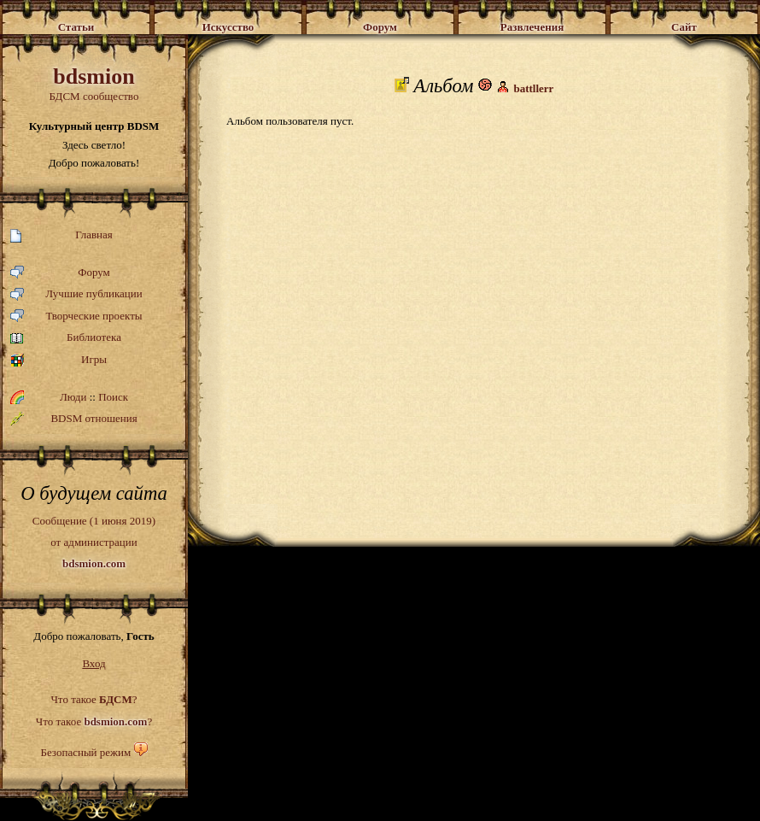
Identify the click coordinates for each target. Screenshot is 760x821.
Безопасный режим (85, 752)
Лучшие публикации (76, 294)
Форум (60, 273)
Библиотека (65, 338)
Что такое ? (93, 699)
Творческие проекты (76, 316)
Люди (73, 396)
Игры (58, 360)
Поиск (113, 396)
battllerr (533, 88)
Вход (93, 663)
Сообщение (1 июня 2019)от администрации (93, 541)
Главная (61, 235)
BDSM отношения (73, 418)
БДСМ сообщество (94, 83)
